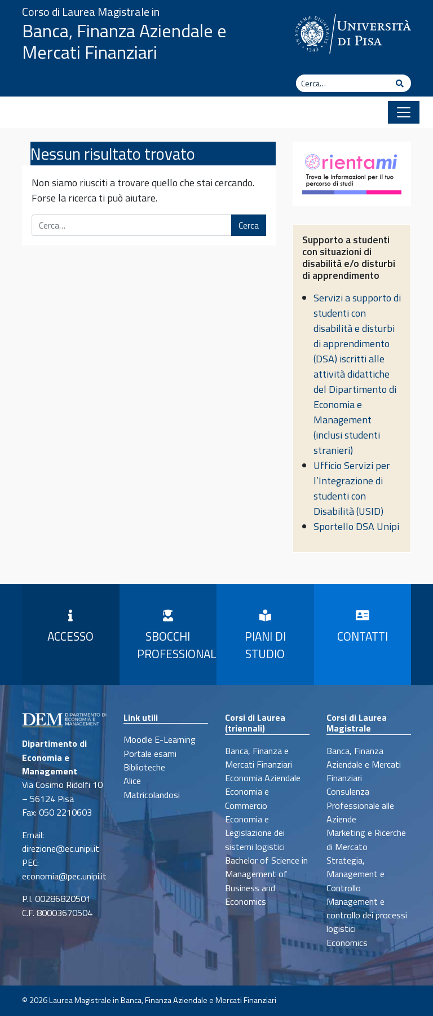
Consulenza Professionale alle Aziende (360, 805)
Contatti (362, 627)
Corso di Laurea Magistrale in (91, 11)
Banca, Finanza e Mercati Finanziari (258, 757)
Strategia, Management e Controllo (355, 874)
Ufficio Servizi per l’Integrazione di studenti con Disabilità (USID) (351, 488)
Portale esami (149, 753)
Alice (132, 780)
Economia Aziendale (263, 778)
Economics (347, 942)
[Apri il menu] (403, 112)
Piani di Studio (265, 636)
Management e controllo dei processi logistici (366, 915)
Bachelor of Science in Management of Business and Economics (266, 880)
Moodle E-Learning (159, 739)
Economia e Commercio (247, 798)
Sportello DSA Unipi (356, 526)
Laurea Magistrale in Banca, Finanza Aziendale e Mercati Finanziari (162, 1000)
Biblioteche (144, 767)
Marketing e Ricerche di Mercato (366, 839)
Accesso (70, 627)
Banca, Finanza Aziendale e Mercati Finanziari (124, 41)
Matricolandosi (151, 795)
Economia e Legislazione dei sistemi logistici (255, 832)
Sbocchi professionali (173, 636)
